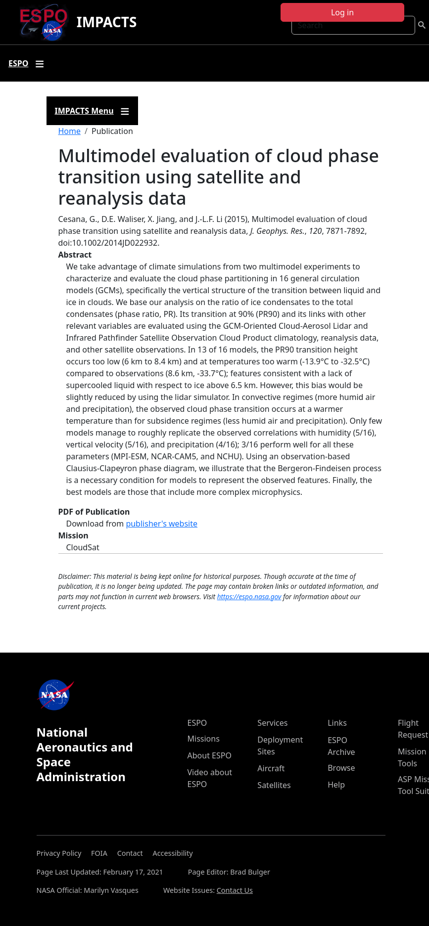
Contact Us (235, 890)
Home (69, 131)
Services (272, 722)
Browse (341, 767)
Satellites (273, 785)
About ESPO (210, 755)
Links (337, 722)
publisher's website (161, 523)
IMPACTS (107, 21)
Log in (342, 12)
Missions (204, 738)
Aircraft (271, 768)
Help (336, 784)
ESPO (197, 722)
